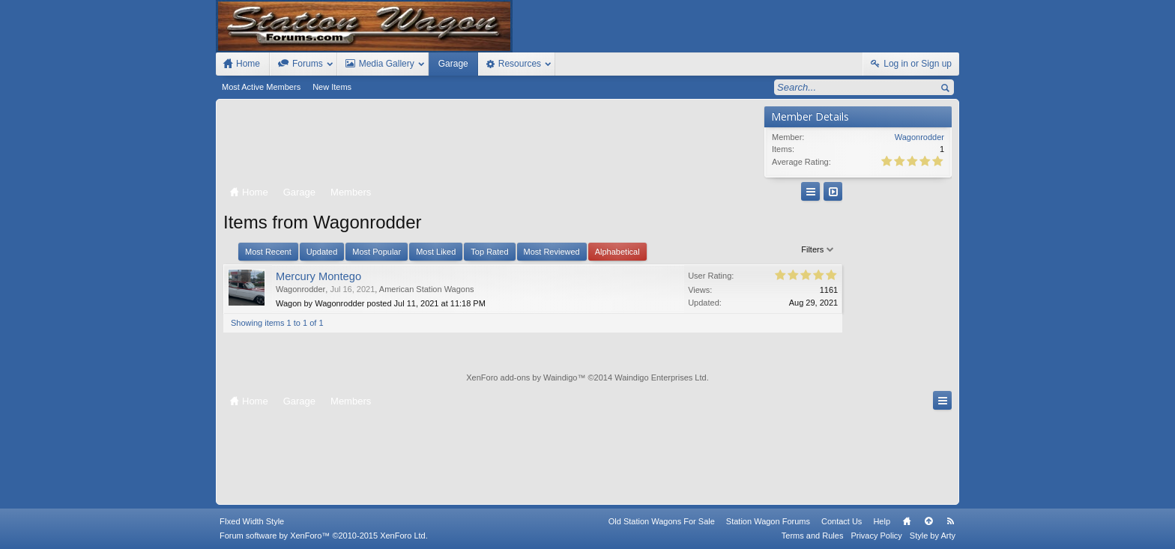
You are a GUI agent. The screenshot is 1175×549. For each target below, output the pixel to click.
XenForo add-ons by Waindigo (521, 377)
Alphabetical (617, 251)
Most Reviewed (552, 251)
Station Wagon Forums (768, 521)
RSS (950, 521)
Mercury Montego (318, 276)
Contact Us (841, 521)
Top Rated (489, 251)
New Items (331, 86)
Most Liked (436, 251)
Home (906, 521)
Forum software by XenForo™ (324, 535)
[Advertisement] (490, 143)
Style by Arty (932, 535)
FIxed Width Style (252, 521)
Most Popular (376, 251)
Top (928, 521)
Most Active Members (261, 86)
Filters (732, 249)
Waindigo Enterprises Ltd (660, 377)
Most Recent (268, 251)
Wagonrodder (300, 289)
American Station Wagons (426, 289)
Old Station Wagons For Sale (661, 521)
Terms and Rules (813, 535)
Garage (453, 63)
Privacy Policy (876, 535)
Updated (322, 251)
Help (881, 521)
